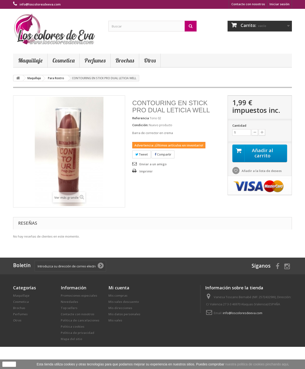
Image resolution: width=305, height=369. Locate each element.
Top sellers (69, 308)
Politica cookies (72, 326)
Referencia (140, 118)
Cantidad (239, 125)
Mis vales (115, 320)
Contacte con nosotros (248, 4)
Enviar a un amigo (153, 164)
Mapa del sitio (71, 339)
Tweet (141, 154)
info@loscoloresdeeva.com (242, 313)
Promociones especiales (79, 295)
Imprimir (146, 171)
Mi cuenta (118, 288)
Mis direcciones (120, 308)
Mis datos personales (124, 314)
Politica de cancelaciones (80, 320)
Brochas (124, 60)
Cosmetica (63, 60)
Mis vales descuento (123, 302)
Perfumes (95, 60)
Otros (150, 60)
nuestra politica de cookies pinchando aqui (256, 364)
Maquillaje (30, 60)
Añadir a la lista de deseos (261, 171)
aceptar (9, 364)
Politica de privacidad (77, 333)
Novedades (69, 302)
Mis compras (117, 295)
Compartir (163, 154)
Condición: (140, 125)
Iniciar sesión (279, 4)
